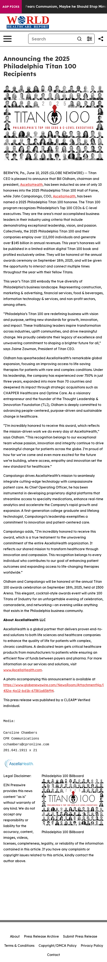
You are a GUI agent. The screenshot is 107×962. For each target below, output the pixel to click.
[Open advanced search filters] (89, 39)
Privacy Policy (92, 945)
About (15, 936)
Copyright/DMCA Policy (58, 945)
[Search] (51, 39)
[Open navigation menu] (7, 39)
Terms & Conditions (19, 945)
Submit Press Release (80, 936)
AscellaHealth (31, 184)
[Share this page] (101, 39)
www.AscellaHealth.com (22, 670)
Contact (53, 955)
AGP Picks (10, 7)
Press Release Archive (41, 936)
